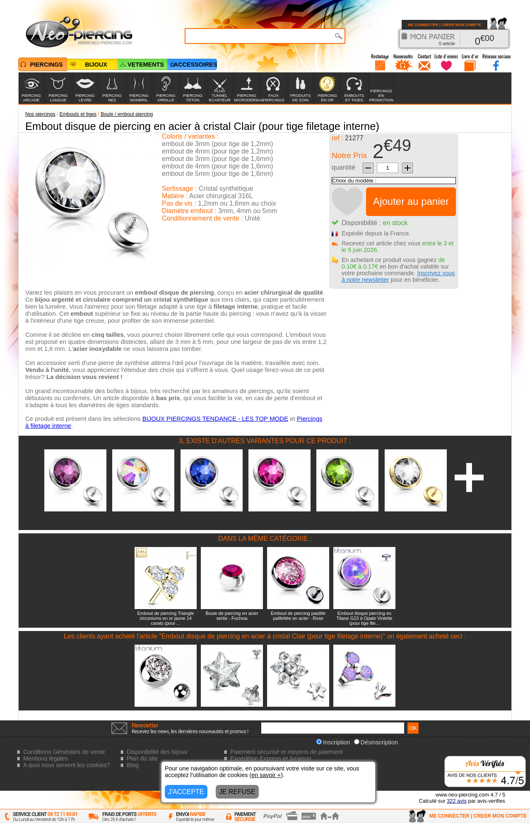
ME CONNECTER (423, 25)
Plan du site (142, 758)
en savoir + (266, 775)
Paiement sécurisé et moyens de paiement (286, 752)
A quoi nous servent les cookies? (66, 765)
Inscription (333, 742)
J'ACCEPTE (186, 791)
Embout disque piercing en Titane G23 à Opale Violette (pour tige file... (364, 618)
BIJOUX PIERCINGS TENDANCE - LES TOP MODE (215, 418)
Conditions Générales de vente (64, 752)
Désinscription (376, 742)
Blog (133, 765)
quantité (343, 167)
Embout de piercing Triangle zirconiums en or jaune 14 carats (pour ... (165, 618)
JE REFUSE (237, 791)
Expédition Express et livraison (270, 758)
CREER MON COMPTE (461, 25)
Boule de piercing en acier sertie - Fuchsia (231, 616)
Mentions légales (45, 758)
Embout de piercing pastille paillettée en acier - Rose (298, 616)
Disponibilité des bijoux (157, 752)
